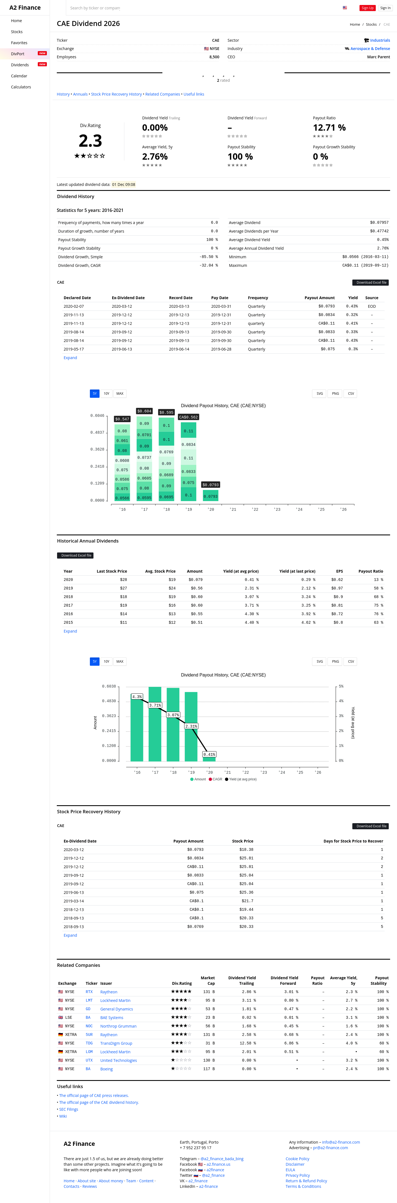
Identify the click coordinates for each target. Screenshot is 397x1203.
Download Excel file (371, 282)
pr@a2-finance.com (330, 1147)
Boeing (106, 1069)
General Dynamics (116, 1009)
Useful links (194, 94)
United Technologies (118, 1060)
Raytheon (108, 991)
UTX (89, 1060)
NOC (89, 1026)
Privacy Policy (298, 1175)
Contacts (71, 1186)
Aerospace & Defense (370, 48)
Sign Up (368, 8)
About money (111, 1180)
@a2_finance (213, 1175)
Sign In (385, 8)
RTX (89, 992)
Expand (70, 357)
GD (88, 1009)
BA (88, 1017)
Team (131, 1180)
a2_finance (198, 1180)
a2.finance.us (218, 1164)
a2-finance (208, 1186)
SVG (319, 393)
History (63, 94)
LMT (89, 1000)
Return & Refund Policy (306, 1180)
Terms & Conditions (303, 1186)
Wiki (64, 1116)
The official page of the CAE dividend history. (100, 1102)
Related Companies (162, 94)
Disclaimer (295, 1164)
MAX (119, 393)
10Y (106, 393)
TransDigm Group (116, 1043)
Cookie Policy (297, 1158)
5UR (89, 1035)
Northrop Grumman (118, 1026)
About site (87, 1180)
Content (146, 1180)
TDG (89, 1043)
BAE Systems (111, 1017)
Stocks (371, 24)
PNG (335, 393)
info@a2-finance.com (341, 1142)
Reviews (89, 1186)
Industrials (380, 40)
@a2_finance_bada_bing (222, 1158)
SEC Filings (69, 1109)
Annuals (80, 94)
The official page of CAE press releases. (95, 1095)
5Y (95, 393)
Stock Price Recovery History (116, 94)
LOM (89, 1052)
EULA (290, 1169)
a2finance (215, 1169)
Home (355, 24)
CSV (350, 393)
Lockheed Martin (115, 1000)
